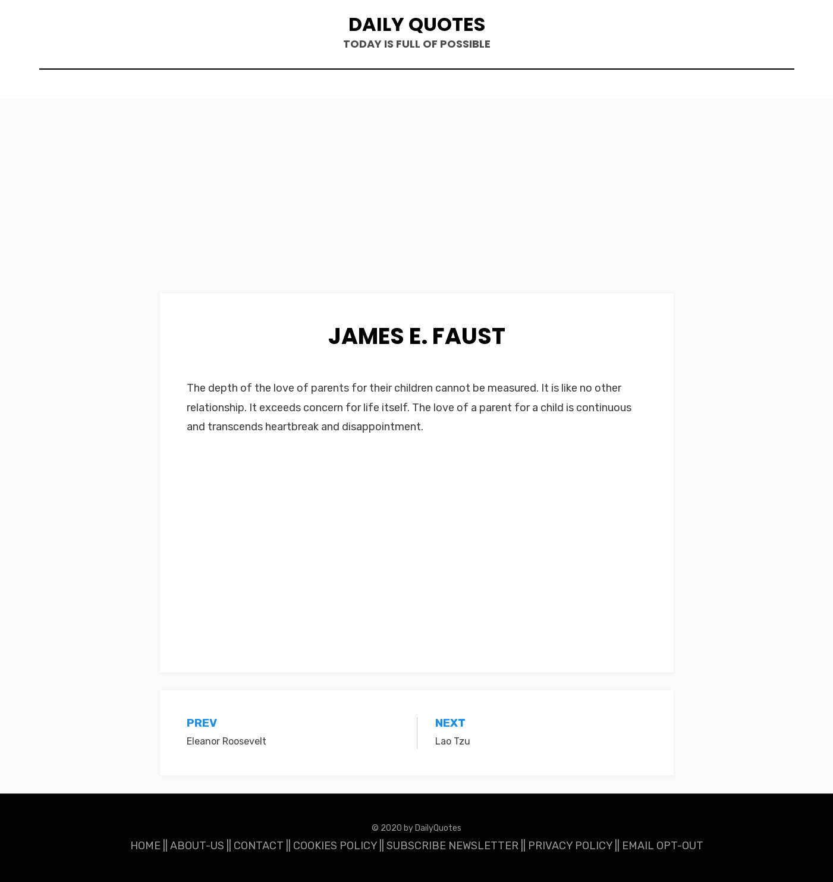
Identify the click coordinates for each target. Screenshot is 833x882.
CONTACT (259, 845)
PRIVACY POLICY (570, 845)
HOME (145, 845)
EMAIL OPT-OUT (662, 845)
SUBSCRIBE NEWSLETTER (452, 845)
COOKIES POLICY (335, 845)
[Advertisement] (417, 205)
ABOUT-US (197, 845)
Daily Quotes (416, 24)
